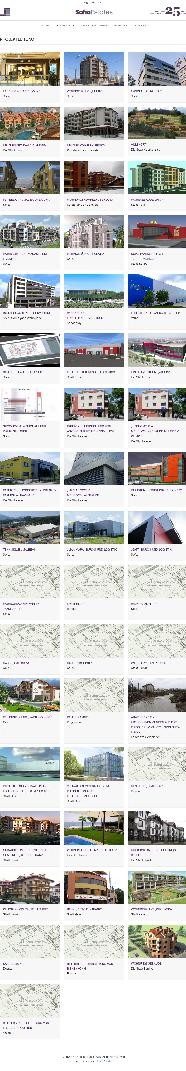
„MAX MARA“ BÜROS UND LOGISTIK (94, 552)
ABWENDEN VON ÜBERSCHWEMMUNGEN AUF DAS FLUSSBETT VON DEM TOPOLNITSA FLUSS (158, 727)
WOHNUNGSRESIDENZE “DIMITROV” (94, 853)
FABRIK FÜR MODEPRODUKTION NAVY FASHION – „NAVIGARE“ (30, 495)
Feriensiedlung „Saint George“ (30, 720)
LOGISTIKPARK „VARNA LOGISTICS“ (158, 316)
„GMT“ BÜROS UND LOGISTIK (158, 552)
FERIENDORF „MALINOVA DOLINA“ (30, 202)
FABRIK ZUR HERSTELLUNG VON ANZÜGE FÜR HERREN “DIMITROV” (94, 431)
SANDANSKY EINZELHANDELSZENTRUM (94, 318)
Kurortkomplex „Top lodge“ (30, 912)
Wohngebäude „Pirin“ (158, 202)
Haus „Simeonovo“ (30, 666)
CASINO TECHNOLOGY (158, 94)
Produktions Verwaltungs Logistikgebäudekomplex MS (30, 791)
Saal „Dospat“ (30, 966)
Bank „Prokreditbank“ (94, 912)
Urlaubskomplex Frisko (94, 148)
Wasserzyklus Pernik (158, 666)
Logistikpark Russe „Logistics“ (94, 375)
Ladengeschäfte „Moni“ (30, 94)
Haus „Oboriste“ (94, 666)
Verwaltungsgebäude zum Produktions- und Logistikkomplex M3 (94, 793)
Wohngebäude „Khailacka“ (158, 912)
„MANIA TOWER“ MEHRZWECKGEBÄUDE (94, 495)
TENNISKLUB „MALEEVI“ (30, 552)
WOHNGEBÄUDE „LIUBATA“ (94, 256)
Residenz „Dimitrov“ (158, 789)
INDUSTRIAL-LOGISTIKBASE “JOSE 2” (158, 493)
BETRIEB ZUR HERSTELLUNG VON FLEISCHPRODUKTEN (30, 1028)
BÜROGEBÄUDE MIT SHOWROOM (30, 316)
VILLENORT (158, 147)
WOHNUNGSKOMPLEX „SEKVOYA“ (94, 202)
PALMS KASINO (94, 720)
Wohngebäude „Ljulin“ (94, 94)
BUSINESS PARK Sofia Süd (30, 375)
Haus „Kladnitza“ (158, 606)
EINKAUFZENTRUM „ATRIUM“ (158, 375)
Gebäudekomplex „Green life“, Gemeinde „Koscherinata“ (30, 855)
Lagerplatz (94, 606)
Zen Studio (105, 1061)
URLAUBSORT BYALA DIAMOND (30, 148)
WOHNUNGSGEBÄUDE (158, 966)
